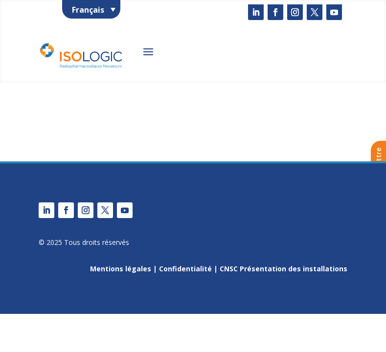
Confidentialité (185, 268)
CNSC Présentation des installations (283, 268)
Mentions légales (120, 268)
